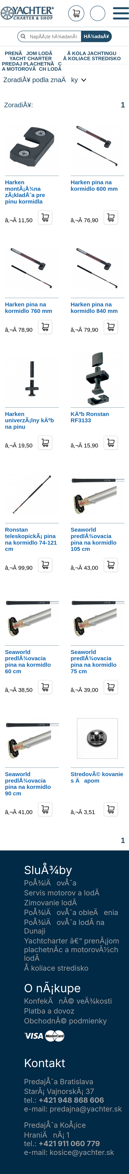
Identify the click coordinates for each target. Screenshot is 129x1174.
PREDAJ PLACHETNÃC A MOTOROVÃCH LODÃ (31, 64)
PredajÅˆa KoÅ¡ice (55, 1125)
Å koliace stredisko (56, 968)
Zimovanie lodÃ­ (50, 902)
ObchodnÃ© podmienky (65, 1021)
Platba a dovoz (49, 1011)
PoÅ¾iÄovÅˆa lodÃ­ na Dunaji (64, 926)
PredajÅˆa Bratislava (58, 1081)
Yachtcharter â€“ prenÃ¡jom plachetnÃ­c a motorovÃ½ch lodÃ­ (71, 949)
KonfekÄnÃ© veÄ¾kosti (68, 1001)
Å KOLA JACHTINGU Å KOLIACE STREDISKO (92, 53)
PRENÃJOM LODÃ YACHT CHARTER (30, 53)
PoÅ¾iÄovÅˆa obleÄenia (71, 912)
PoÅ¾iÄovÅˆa (50, 883)
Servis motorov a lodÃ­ (62, 893)
